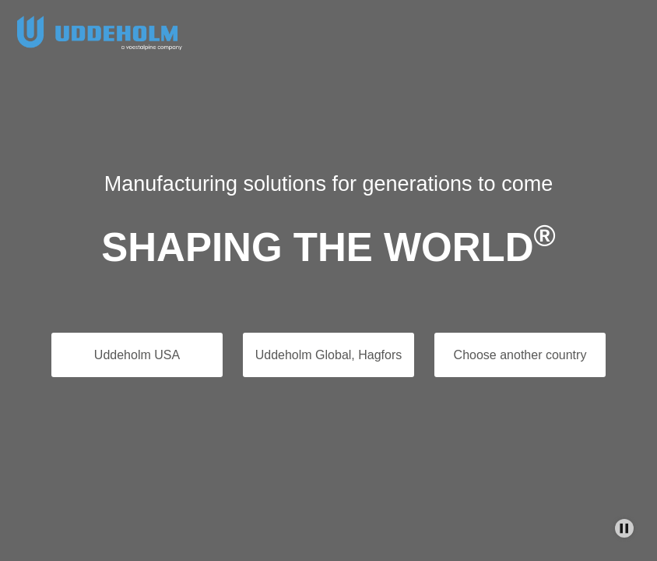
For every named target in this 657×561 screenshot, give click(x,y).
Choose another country (520, 355)
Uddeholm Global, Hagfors (328, 355)
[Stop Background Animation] (624, 528)
